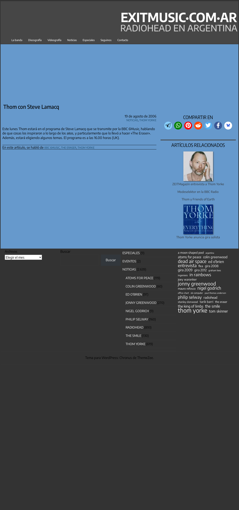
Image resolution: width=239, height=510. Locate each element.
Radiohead (134, 327)
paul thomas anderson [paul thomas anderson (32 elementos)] (215, 293)
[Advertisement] (120, 72)
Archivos (11, 251)
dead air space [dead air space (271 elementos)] (192, 261)
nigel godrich (137, 311)
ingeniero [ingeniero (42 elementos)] (183, 275)
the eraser (68, 147)
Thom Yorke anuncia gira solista (198, 237)
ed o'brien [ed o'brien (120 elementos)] (216, 262)
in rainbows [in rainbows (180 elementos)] (200, 275)
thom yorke (85, 147)
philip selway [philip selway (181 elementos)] (190, 297)
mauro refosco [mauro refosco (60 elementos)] (187, 288)
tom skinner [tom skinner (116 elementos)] (218, 311)
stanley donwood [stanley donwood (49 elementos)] (188, 301)
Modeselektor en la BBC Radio (198, 191)
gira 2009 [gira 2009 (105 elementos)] (185, 270)
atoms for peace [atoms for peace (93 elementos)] (189, 257)
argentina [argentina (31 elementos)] (209, 253)
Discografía (35, 40)
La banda (16, 40)
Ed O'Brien (134, 294)
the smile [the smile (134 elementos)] (212, 306)
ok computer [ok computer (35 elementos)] (197, 292)
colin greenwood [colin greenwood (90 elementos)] (215, 257)
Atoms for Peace (139, 278)
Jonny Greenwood (141, 303)
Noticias (72, 40)
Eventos (129, 261)
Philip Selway (137, 319)
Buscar (65, 251)
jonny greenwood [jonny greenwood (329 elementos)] (197, 284)
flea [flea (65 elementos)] (200, 266)
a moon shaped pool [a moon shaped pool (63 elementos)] (191, 252)
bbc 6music (52, 147)
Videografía (54, 40)
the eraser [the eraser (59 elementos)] (221, 301)
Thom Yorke (147, 119)
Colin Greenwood (141, 286)
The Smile (133, 336)
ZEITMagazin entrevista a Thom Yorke (198, 184)
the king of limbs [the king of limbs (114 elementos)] (190, 306)
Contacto (122, 40)
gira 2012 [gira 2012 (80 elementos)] (200, 270)
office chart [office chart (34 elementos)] (183, 293)
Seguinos (106, 40)
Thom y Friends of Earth (198, 199)
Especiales (89, 40)
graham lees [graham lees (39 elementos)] (214, 270)
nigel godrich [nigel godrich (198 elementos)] (209, 288)
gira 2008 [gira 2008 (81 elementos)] (211, 266)
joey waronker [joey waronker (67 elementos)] (187, 279)
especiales (131, 253)
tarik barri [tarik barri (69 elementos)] (206, 301)
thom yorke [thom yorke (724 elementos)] (192, 310)
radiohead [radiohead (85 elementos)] (210, 298)
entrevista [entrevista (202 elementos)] (187, 266)
